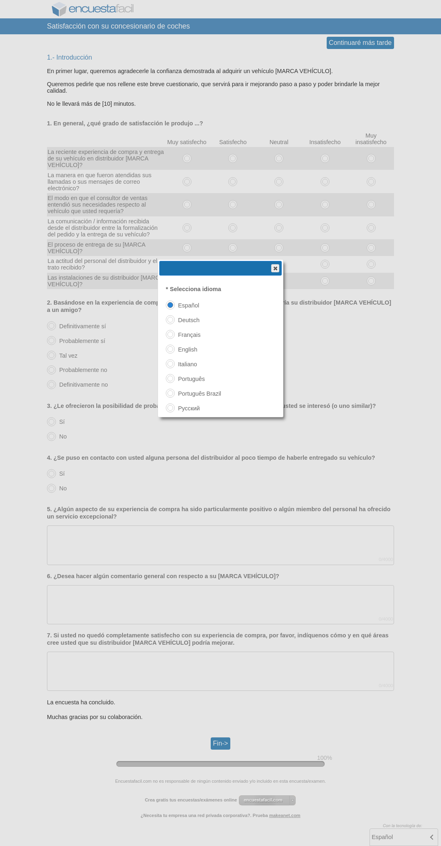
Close (274, 268)
